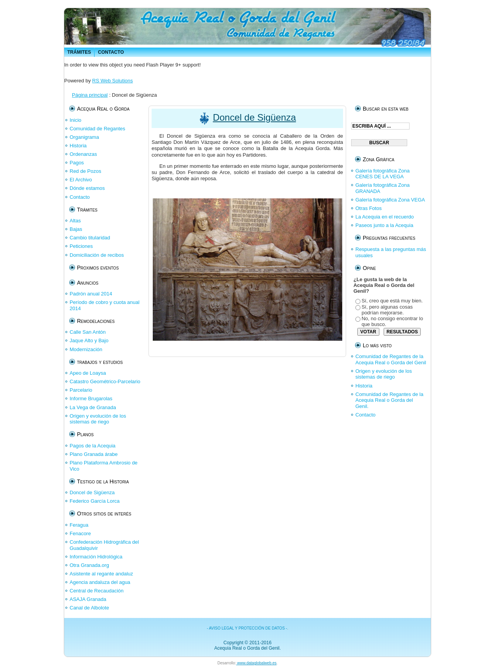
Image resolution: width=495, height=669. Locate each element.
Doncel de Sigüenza (254, 117)
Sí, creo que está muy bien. (392, 301)
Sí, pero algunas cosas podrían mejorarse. (387, 310)
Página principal (90, 95)
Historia (363, 386)
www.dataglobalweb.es (256, 663)
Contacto (365, 415)
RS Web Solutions (112, 81)
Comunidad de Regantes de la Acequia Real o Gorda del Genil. (389, 400)
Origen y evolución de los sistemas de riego (383, 374)
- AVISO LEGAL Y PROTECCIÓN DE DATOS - (247, 628)
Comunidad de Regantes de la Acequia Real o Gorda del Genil (390, 359)
